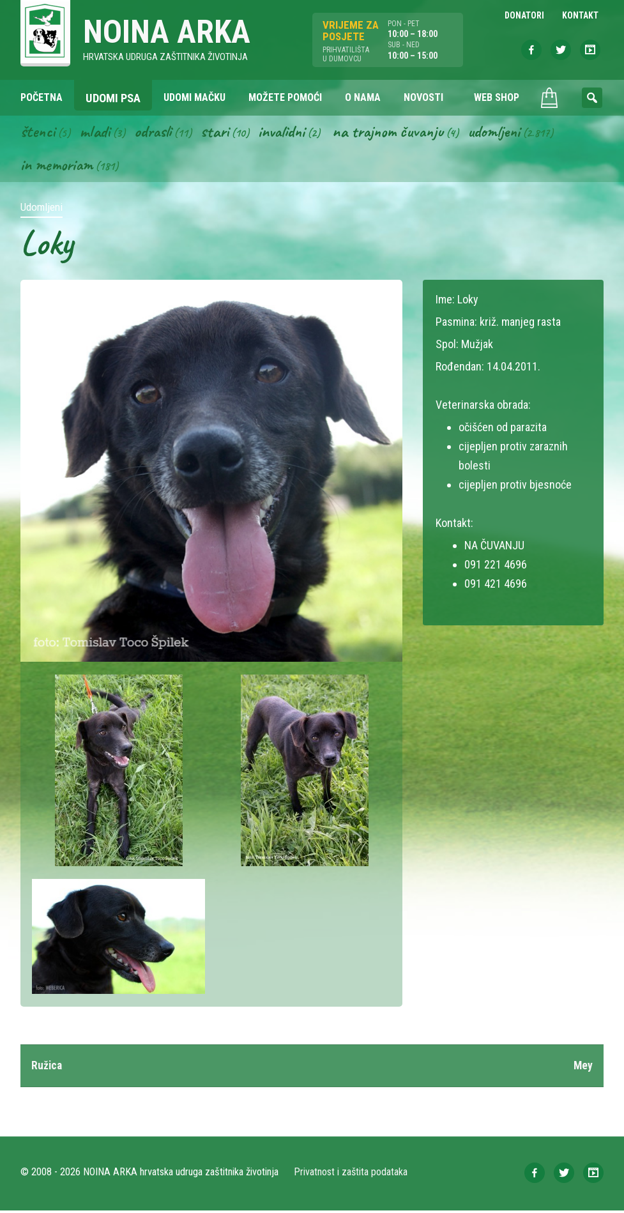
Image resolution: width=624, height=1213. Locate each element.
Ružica (47, 1067)
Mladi (96, 133)
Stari (219, 133)
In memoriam (57, 167)
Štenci (38, 133)
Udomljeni (507, 133)
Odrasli (156, 133)
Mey (583, 1067)
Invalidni (287, 133)
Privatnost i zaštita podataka (351, 1174)
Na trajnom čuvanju (398, 133)
